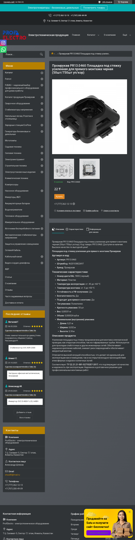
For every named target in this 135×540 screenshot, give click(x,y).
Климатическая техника (16, 178)
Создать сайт (9, 2)
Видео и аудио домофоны (17, 263)
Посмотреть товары (94, 7)
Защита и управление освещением (22, 244)
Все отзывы (25, 417)
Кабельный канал (13, 256)
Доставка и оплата (14, 303)
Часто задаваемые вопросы (18, 296)
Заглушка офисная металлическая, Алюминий (24, 374)
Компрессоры (11, 184)
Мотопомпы (10, 140)
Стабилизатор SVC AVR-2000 (22, 348)
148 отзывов (107, 2)
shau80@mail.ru (12, 475)
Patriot (8, 79)
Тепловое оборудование (17, 216)
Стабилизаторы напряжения (19, 110)
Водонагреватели (13, 210)
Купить (59, 196)
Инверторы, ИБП (12, 197)
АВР (7, 269)
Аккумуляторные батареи (17, 203)
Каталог (91, 35)
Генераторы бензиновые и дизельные (17, 133)
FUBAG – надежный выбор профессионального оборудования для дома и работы (22, 88)
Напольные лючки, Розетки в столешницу (19, 117)
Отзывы (9, 290)
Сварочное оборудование (17, 103)
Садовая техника (13, 147)
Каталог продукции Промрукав (20, 97)
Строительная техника (16, 166)
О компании (110, 35)
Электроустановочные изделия (20, 172)
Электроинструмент (14, 159)
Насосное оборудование (17, 191)
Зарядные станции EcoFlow (18, 125)
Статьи (8, 277)
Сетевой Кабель (13, 250)
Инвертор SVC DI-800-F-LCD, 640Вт (24, 401)
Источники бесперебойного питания (22, 228)
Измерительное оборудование (19, 222)
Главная (76, 35)
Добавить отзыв (23, 412)
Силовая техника (13, 153)
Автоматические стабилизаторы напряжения (20, 236)
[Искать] (41, 54)
